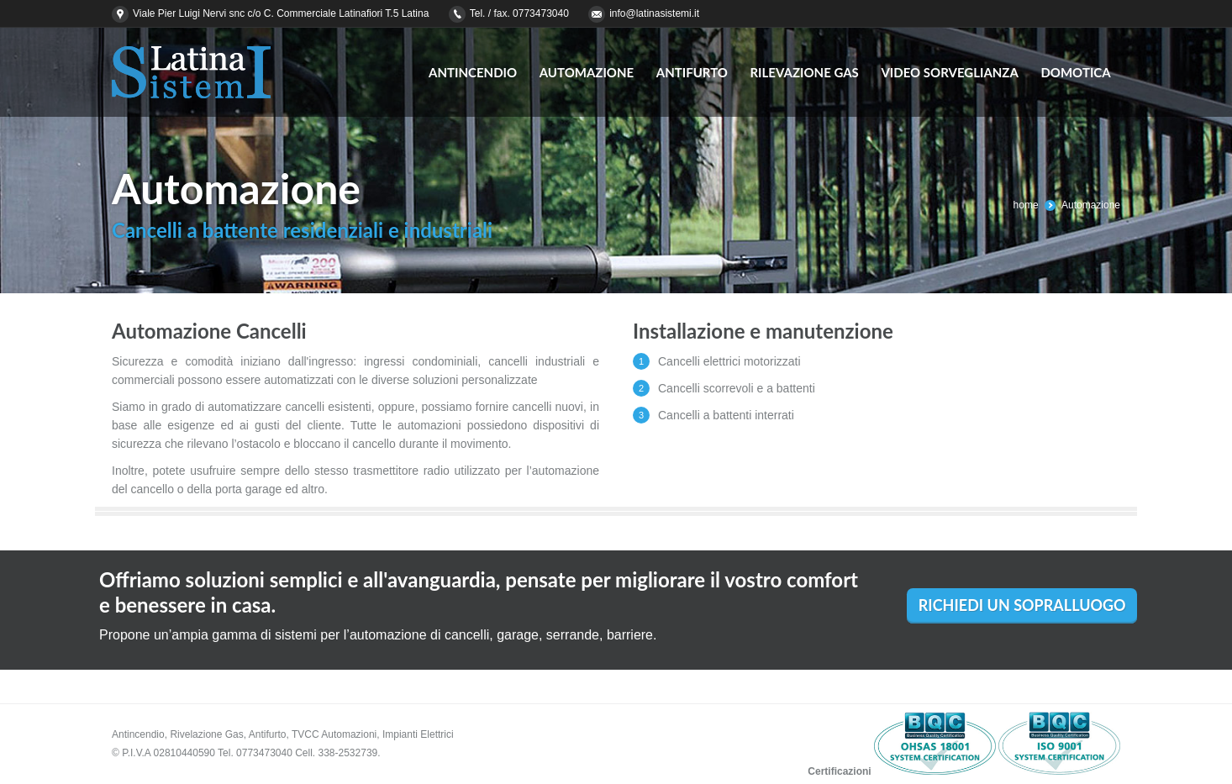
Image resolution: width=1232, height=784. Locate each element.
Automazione (1090, 205)
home (1026, 205)
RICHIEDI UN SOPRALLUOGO (1022, 605)
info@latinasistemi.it (654, 13)
